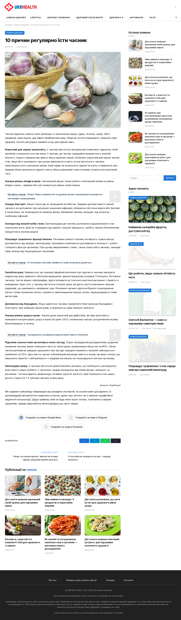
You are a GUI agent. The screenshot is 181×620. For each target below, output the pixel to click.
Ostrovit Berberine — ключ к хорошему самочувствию (148, 321)
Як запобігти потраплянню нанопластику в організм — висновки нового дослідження (61, 544)
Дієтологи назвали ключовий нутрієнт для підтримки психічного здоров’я (102, 542)
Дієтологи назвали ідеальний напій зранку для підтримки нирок (22, 502)
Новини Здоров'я (21, 25)
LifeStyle (35, 17)
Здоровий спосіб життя (89, 17)
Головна (8, 25)
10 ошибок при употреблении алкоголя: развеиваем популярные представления (158, 117)
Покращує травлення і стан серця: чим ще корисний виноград (152, 368)
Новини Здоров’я (16, 17)
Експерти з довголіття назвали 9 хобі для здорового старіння (22, 542)
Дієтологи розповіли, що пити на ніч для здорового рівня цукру (102, 502)
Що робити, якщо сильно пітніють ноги (152, 275)
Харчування (136, 17)
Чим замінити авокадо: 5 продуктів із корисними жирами (59, 502)
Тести (152, 17)
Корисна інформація (140, 290)
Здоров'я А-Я (136, 244)
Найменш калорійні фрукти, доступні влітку (148, 229)
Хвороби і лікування (58, 17)
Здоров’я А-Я (116, 17)
